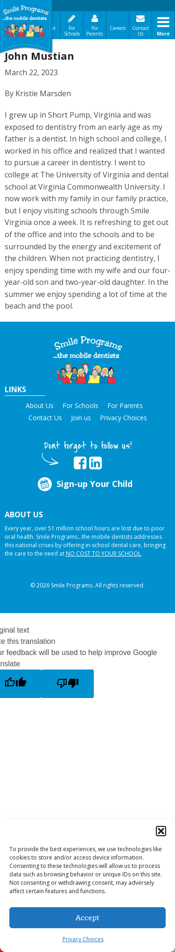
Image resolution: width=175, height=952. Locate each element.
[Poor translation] (68, 684)
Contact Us (140, 31)
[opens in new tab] (80, 463)
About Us (40, 405)
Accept (87, 918)
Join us (81, 417)
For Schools (72, 31)
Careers (118, 28)
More (163, 33)
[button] (161, 831)
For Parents (94, 31)
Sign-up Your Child (84, 484)
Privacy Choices (83, 939)
